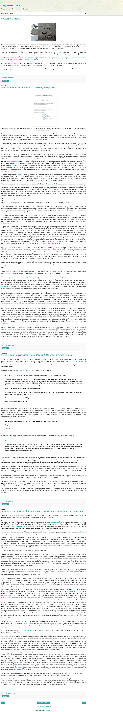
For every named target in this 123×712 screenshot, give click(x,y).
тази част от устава (25, 370)
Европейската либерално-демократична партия (23, 59)
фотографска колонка (12, 63)
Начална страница (43, 702)
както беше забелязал (13, 161)
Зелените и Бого (79, 515)
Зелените (83, 532)
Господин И (39, 630)
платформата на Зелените (9, 595)
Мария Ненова (29, 630)
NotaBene (59, 52)
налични (9, 329)
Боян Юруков (71, 591)
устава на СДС (39, 365)
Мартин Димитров (79, 361)
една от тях (18, 667)
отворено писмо (50, 243)
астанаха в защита (57, 522)
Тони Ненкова (5, 286)
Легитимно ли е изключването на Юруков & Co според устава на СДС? (37, 355)
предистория (50, 184)
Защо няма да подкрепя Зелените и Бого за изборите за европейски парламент (42, 511)
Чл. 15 (7, 441)
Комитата (24, 621)
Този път (19, 174)
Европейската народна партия (60, 58)
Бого (44, 521)
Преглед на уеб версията (43, 706)
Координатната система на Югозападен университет (28, 87)
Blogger (48, 710)
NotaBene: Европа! (10, 19)
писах (78, 189)
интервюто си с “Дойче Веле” (26, 277)
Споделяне (5, 80)
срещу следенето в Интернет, (21, 526)
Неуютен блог (11, 5)
